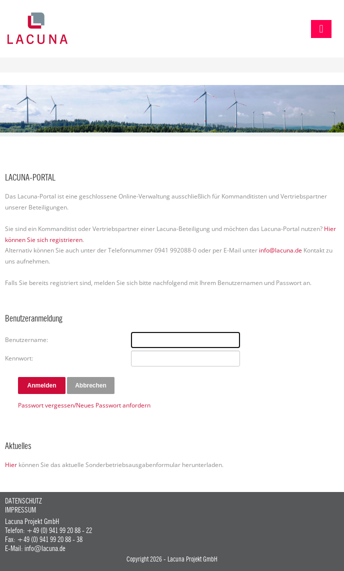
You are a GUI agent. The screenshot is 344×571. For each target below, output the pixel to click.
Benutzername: (26, 340)
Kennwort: (19, 358)
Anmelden (41, 385)
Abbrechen (90, 385)
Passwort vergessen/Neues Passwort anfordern (84, 405)
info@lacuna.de (280, 250)
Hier (11, 464)
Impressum (20, 510)
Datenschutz (23, 501)
